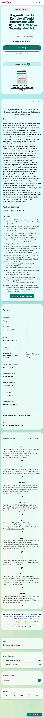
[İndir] (39, 693)
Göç (12, 216)
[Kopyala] (22, 471)
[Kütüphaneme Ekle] (22, 65)
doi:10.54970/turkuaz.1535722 (12, 485)
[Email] (37, 708)
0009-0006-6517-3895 (33, 363)
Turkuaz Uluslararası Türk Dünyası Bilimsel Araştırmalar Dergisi (22, 89)
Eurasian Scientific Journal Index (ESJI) (20, 629)
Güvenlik (22, 216)
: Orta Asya (7, 216)
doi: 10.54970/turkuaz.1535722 (16, 541)
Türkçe (34, 2)
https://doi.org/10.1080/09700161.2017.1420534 (21, 290)
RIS (29, 449)
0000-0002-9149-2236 (11, 364)
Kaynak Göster (22, 54)
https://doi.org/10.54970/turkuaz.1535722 (18, 424)
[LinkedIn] (21, 708)
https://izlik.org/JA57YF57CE (13, 434)
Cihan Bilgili (27, 41)
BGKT (17, 216)
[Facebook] (6, 708)
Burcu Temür (17, 41)
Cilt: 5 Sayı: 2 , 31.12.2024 (12, 658)
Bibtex (37, 449)
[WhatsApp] (29, 708)
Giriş (40, 2)
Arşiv (5, 654)
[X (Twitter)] (14, 708)
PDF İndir (22, 48)
